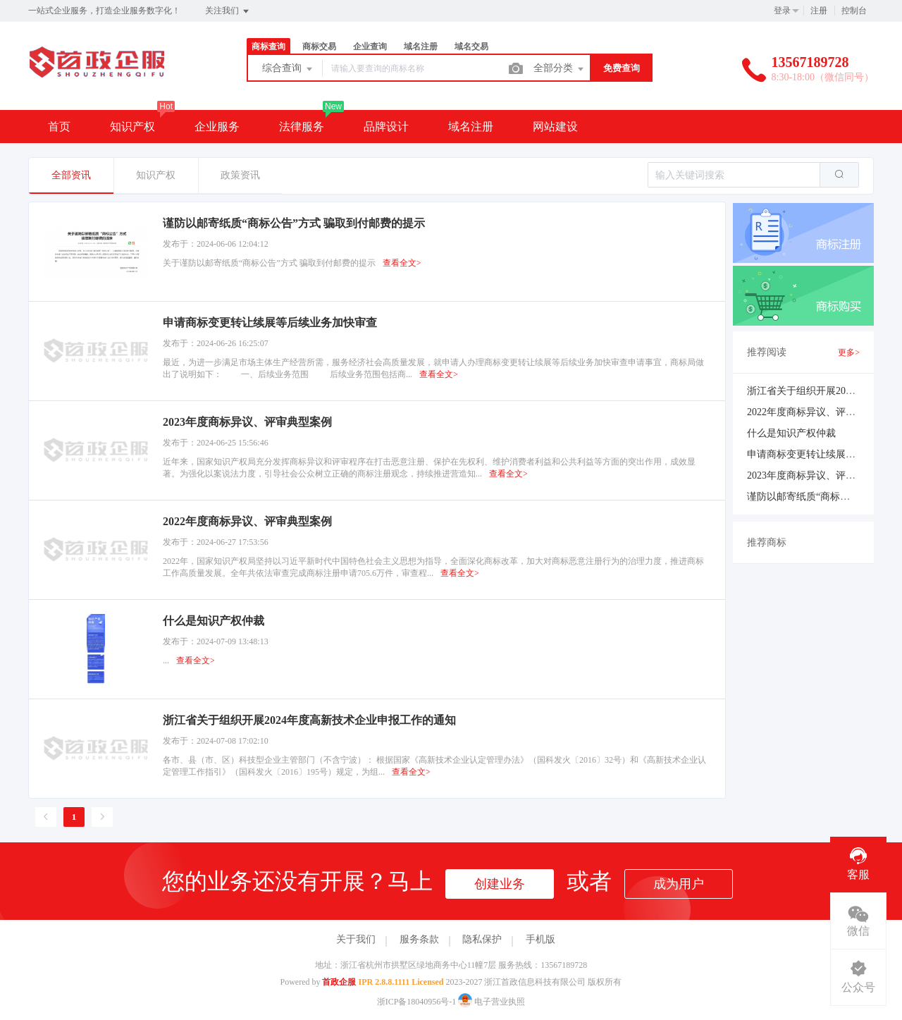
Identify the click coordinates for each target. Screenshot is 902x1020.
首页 (59, 127)
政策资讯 (240, 175)
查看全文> (402, 263)
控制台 (854, 11)
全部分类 (559, 69)
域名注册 (421, 46)
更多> (849, 352)
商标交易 (319, 46)
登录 (782, 11)
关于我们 (356, 939)
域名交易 (471, 46)
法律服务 (301, 127)
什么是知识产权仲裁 (791, 433)
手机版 (540, 939)
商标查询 (268, 46)
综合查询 (288, 69)
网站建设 (555, 127)
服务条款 (419, 939)
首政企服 (339, 982)
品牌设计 (386, 127)
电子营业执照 (491, 1002)
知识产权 (132, 127)
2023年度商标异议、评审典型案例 (821, 475)
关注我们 (228, 11)
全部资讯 (71, 175)
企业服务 (217, 127)
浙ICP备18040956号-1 (417, 1002)
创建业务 (499, 884)
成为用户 (678, 884)
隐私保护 (482, 939)
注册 (818, 11)
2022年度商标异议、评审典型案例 (821, 412)
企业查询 (370, 46)
